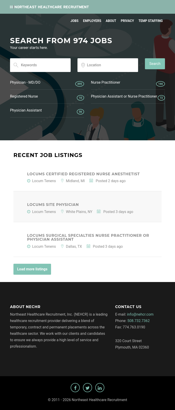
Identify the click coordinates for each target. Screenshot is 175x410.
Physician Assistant (47, 111)
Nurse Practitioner (128, 83)
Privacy (127, 21)
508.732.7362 (138, 321)
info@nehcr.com (140, 314)
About (111, 21)
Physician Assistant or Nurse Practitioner (128, 97)
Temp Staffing (151, 21)
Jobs (74, 21)
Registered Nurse (47, 97)
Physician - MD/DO (47, 83)
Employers (92, 21)
